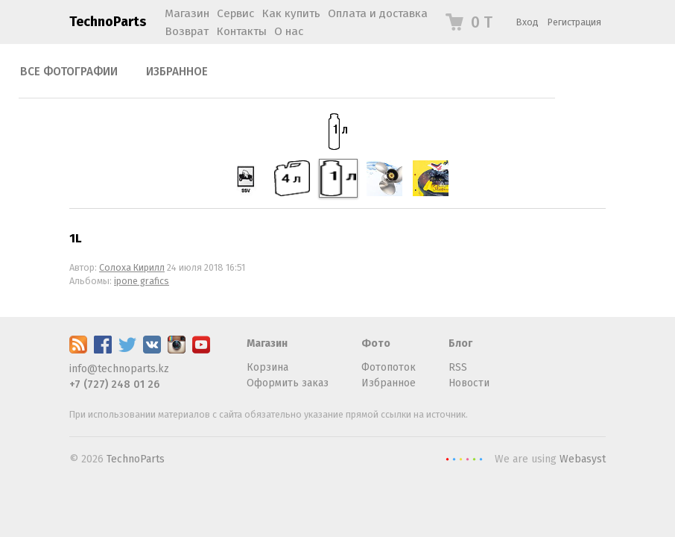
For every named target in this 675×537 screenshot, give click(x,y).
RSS (458, 367)
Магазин (267, 343)
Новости (469, 383)
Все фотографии (69, 71)
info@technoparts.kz (119, 368)
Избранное (177, 71)
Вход (527, 22)
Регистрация (574, 22)
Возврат (187, 31)
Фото (375, 343)
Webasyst (583, 459)
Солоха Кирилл (132, 267)
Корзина (267, 367)
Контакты (241, 31)
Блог (460, 343)
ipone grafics (141, 280)
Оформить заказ (288, 383)
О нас (288, 31)
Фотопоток (388, 367)
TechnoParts (107, 21)
